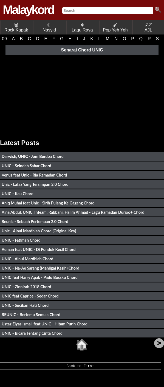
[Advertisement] (82, 95)
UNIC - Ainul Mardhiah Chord (27, 258)
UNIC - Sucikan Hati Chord (25, 305)
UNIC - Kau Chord (17, 193)
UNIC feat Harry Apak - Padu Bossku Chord (40, 277)
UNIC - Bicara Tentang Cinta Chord (32, 333)
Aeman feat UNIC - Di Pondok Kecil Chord (39, 249)
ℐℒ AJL (148, 27)
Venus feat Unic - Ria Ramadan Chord (34, 175)
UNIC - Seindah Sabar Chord (26, 165)
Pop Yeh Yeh (115, 27)
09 (4, 38)
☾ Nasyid (49, 27)
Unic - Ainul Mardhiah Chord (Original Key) (39, 231)
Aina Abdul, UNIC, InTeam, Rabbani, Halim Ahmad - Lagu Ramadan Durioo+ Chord (73, 212)
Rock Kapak (16, 27)
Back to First (80, 367)
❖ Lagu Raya (82, 27)
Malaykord (28, 10)
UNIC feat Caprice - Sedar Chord (30, 296)
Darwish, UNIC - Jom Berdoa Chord (33, 156)
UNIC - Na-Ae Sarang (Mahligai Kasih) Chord (40, 268)
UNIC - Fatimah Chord (21, 240)
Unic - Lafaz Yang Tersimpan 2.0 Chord (35, 184)
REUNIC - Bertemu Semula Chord (31, 314)
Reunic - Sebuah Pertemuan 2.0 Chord (35, 221)
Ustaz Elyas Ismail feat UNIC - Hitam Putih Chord (44, 324)
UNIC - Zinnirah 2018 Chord (26, 286)
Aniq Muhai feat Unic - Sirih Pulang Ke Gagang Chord (48, 203)
